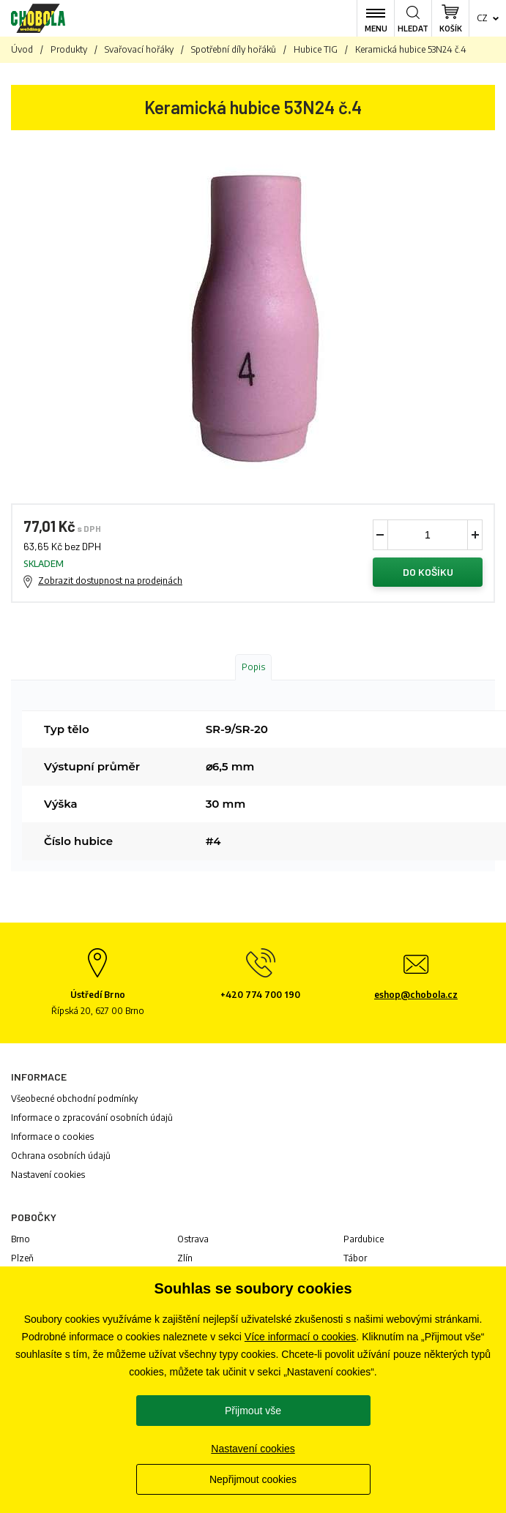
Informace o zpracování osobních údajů (92, 1117)
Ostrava (193, 1239)
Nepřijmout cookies (253, 1479)
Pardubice (363, 1239)
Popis (253, 666)
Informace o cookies (52, 1136)
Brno (20, 1239)
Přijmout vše (253, 1410)
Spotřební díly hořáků (233, 49)
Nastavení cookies (48, 1174)
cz (482, 17)
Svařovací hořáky (139, 49)
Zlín (185, 1258)
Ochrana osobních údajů (61, 1155)
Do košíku (428, 572)
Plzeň (22, 1258)
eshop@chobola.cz (416, 994)
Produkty (69, 49)
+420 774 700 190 (260, 994)
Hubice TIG (316, 49)
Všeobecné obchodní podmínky (74, 1098)
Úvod (22, 49)
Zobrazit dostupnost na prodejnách (110, 580)
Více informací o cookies (301, 1337)
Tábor (355, 1258)
